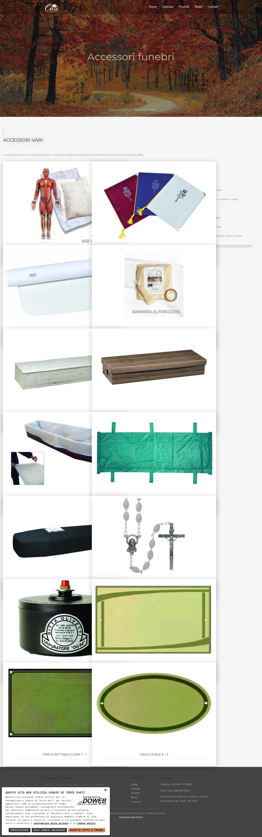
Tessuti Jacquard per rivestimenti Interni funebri (214, 236)
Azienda (167, 6)
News (198, 6)
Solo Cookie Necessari (49, 830)
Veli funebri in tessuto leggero (204, 217)
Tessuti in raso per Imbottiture (204, 227)
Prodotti (184, 6)
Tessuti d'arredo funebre (200, 208)
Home (153, 6)
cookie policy (86, 823)
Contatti (213, 6)
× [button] (105, 791)
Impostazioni (19, 830)
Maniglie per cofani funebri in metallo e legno (212, 199)
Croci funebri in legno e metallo (204, 190)
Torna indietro (131, 745)
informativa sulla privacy (51, 823)
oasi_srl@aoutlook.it (179, 790)
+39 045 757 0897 (181, 784)
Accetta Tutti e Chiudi (86, 830)
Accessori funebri (196, 181)
